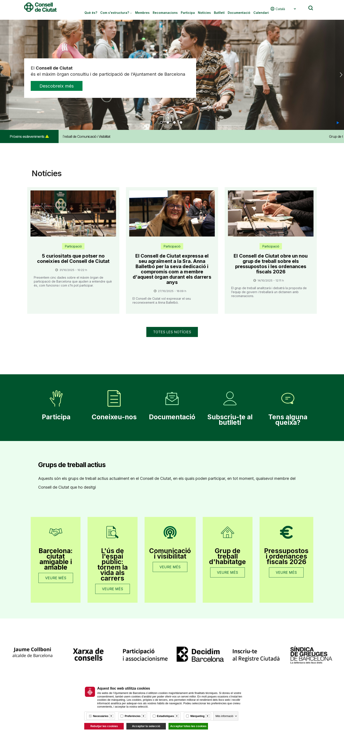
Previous (4, 74)
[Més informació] (111, 716)
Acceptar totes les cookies (188, 726)
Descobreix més (60, 86)
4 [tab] (181, 122)
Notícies (204, 12)
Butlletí (219, 12)
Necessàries (100, 716)
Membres (142, 12)
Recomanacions (165, 12)
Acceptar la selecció (146, 726)
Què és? (90, 12)
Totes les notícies (172, 332)
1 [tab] (161, 122)
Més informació (224, 716)
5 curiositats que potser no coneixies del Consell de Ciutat (73, 258)
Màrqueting (197, 716)
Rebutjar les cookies (104, 726)
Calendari (261, 12)
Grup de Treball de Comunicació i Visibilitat (93, 136)
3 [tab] (174, 122)
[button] (338, 122)
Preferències (132, 716)
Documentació (239, 12)
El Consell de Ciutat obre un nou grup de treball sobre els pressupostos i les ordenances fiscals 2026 (271, 263)
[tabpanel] (172, 75)
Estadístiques (165, 716)
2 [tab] (168, 122)
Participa (188, 12)
